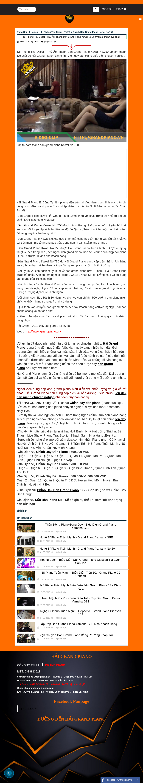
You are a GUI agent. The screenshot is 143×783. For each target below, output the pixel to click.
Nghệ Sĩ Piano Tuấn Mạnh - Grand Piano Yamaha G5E (76, 537)
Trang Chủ (22, 32)
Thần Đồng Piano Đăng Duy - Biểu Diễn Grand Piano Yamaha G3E (80, 526)
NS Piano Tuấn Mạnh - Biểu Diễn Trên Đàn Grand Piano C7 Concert (81, 574)
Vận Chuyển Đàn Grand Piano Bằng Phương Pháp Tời (76, 635)
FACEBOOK (28, 708)
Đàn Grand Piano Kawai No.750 (40, 225)
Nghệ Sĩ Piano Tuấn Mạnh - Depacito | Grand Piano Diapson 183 (80, 613)
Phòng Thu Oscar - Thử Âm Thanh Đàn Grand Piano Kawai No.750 (78, 32)
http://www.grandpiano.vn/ (43, 331)
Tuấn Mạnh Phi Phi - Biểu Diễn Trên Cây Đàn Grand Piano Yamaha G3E (81, 600)
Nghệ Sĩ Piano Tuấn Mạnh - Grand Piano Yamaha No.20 (77, 548)
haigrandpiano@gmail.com (39, 688)
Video (35, 32)
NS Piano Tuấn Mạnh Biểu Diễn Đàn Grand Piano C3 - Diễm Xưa (80, 587)
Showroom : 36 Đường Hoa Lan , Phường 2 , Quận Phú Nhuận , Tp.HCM (55, 676)
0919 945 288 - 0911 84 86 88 (45, 684)
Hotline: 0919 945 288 (113, 9)
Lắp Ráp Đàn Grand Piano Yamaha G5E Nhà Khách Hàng (78, 624)
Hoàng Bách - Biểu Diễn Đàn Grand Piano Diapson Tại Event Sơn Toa (80, 561)
